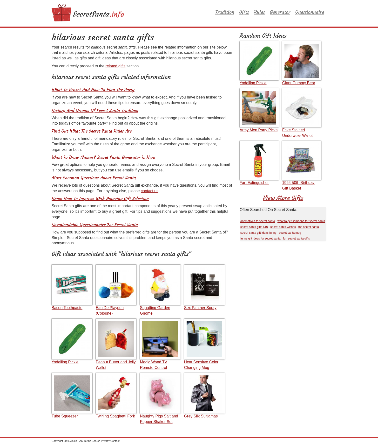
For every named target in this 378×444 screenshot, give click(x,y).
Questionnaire (309, 12)
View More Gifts (283, 198)
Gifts (244, 12)
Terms (87, 440)
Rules (259, 12)
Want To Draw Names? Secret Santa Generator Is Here (103, 157)
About (73, 440)
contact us (149, 191)
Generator (280, 12)
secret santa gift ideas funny (258, 232)
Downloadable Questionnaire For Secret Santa (95, 224)
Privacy (105, 440)
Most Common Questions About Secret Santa (94, 178)
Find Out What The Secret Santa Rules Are (92, 131)
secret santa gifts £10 (254, 227)
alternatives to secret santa (257, 221)
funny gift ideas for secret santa (260, 238)
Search (96, 440)
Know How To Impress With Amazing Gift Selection (100, 198)
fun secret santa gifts (296, 238)
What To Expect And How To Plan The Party (93, 89)
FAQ (80, 440)
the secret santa (308, 227)
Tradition (224, 12)
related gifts (116, 66)
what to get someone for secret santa (301, 221)
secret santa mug (290, 232)
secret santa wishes (283, 227)
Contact (115, 440)
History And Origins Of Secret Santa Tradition (95, 110)
